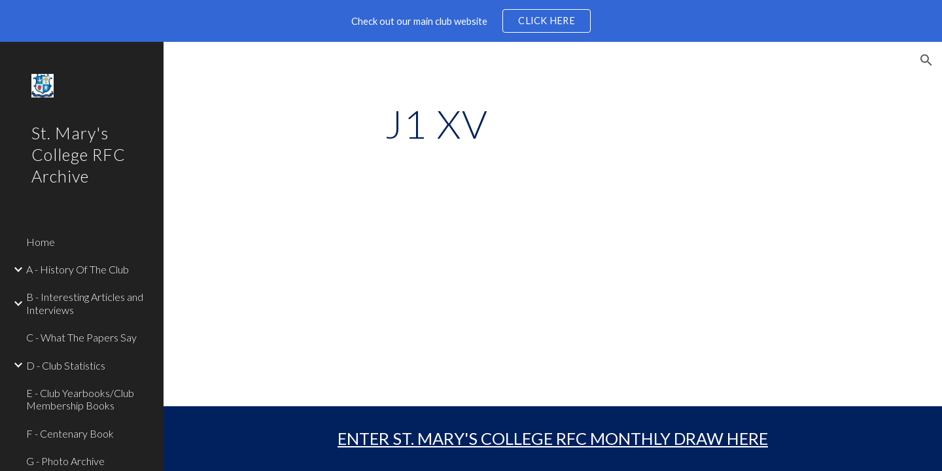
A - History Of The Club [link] (77, 269)
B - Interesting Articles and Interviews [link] (84, 302)
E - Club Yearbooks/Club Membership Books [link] (80, 399)
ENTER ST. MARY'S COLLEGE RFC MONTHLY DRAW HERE (553, 438)
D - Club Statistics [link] (65, 365)
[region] (471, 21)
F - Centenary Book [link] (70, 433)
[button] (926, 60)
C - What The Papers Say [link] (81, 337)
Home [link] (40, 242)
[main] (436, 123)
